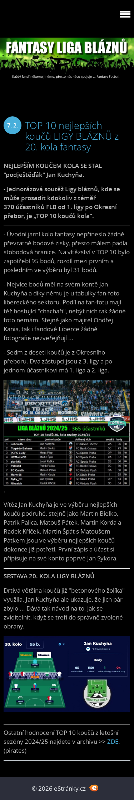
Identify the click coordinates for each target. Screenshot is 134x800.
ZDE (112, 741)
